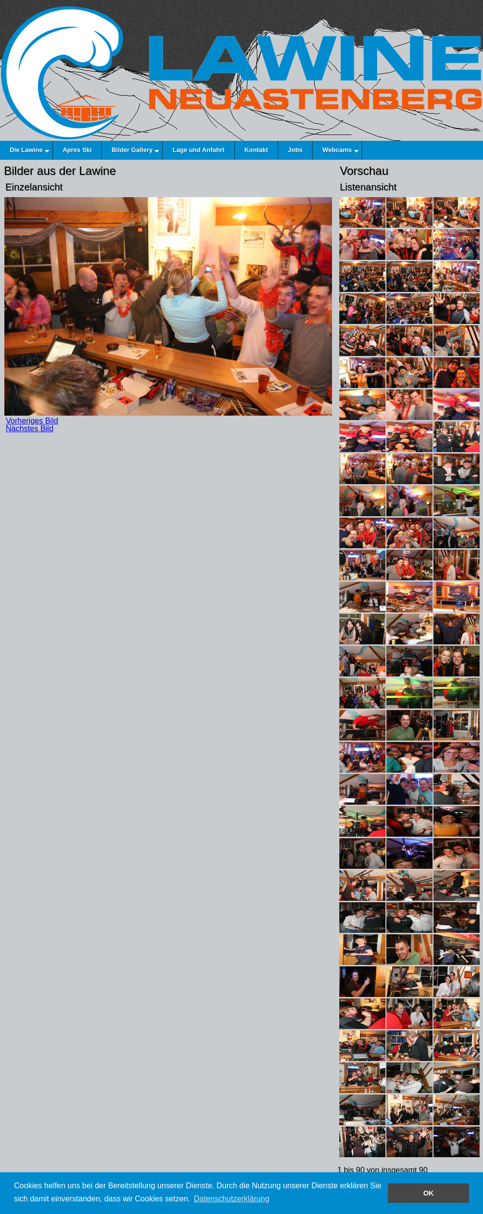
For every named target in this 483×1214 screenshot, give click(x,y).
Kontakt (256, 149)
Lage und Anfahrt (198, 149)
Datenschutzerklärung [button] (231, 1199)
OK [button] (428, 1193)
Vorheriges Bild (32, 421)
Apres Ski (77, 149)
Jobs (295, 149)
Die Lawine (26, 149)
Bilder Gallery (132, 149)
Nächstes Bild (29, 428)
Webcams (336, 149)
